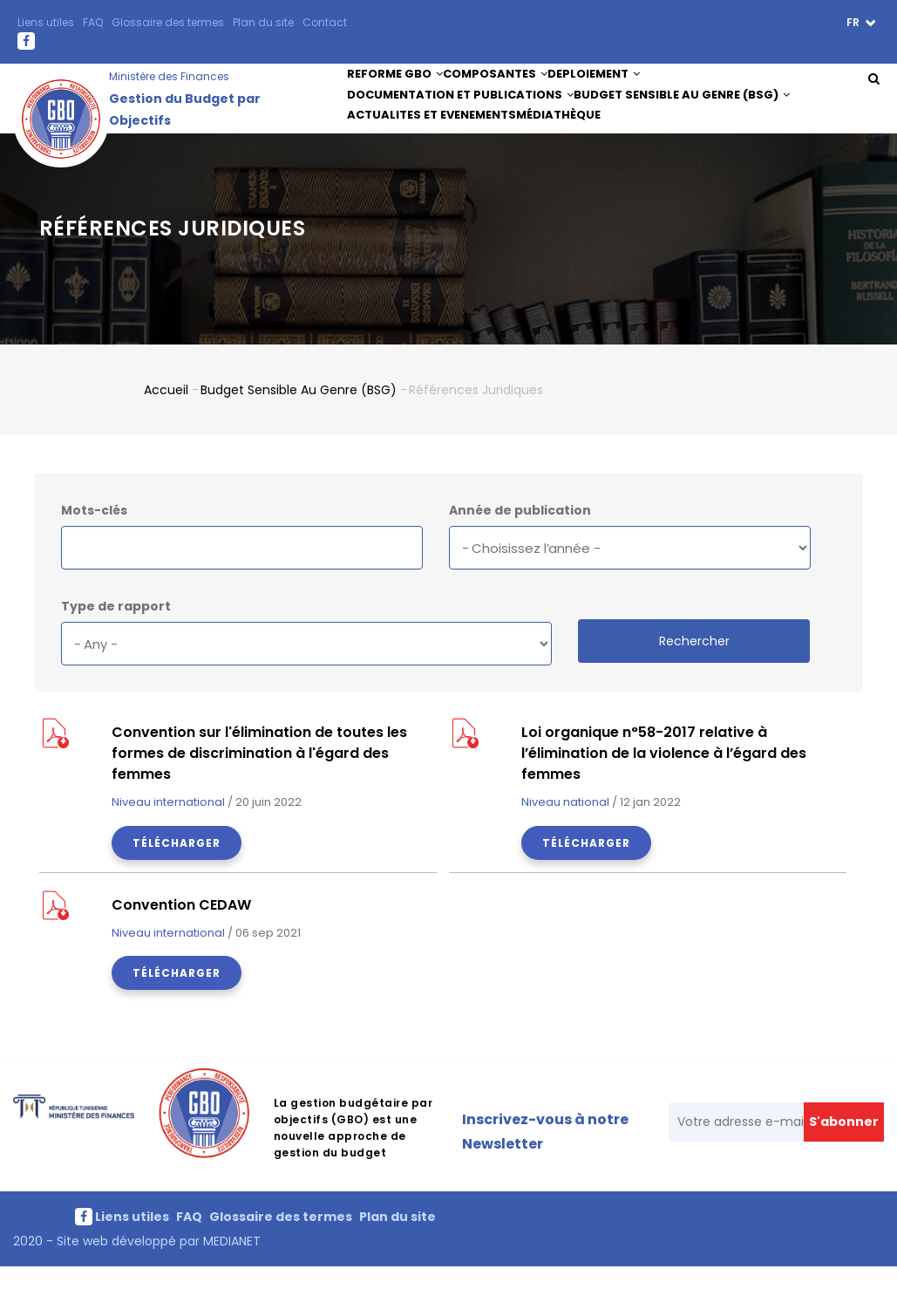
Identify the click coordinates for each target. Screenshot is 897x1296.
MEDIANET (230, 1270)
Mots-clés (94, 539)
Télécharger (177, 871)
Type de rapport (116, 635)
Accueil (166, 417)
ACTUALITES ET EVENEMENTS (434, 145)
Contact (324, 22)
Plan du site (263, 22)
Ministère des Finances (169, 76)
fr (854, 22)
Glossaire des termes (168, 22)
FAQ (93, 22)
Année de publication (520, 539)
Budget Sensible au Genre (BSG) (683, 113)
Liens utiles (45, 22)
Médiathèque (569, 145)
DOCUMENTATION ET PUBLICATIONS (460, 113)
